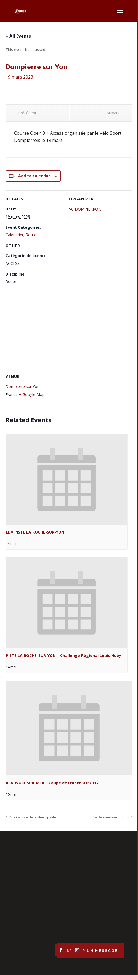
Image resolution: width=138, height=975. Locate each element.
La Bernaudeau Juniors (111, 817)
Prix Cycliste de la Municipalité (32, 817)
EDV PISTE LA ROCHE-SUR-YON (35, 532)
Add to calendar (34, 175)
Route (31, 234)
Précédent (25, 112)
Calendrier (14, 234)
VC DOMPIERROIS (85, 209)
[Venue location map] (69, 333)
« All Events (18, 36)
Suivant (115, 112)
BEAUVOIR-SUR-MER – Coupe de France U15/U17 (52, 782)
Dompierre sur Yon (22, 386)
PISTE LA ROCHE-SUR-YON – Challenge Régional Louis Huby (63, 655)
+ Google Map (31, 394)
